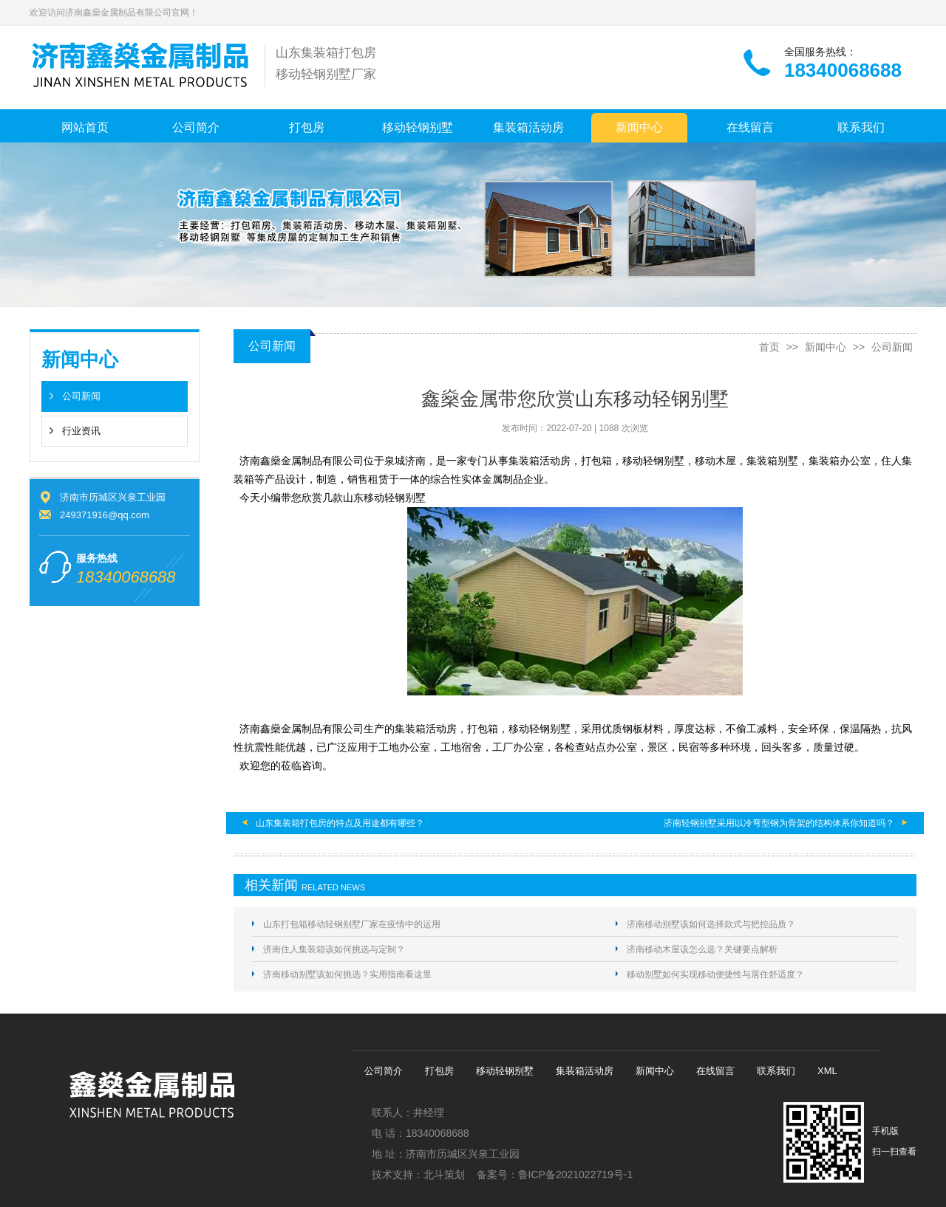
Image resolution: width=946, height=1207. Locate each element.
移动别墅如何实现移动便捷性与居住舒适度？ (715, 974)
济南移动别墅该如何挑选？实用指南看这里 (347, 974)
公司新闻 (81, 396)
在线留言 (750, 127)
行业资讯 (81, 430)
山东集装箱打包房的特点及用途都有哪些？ (340, 823)
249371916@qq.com (104, 514)
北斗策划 (444, 1174)
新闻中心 (639, 127)
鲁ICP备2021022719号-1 (575, 1174)
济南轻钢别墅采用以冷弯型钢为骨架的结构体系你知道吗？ (779, 823)
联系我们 (861, 127)
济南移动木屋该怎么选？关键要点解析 (702, 949)
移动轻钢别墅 (417, 127)
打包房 (306, 127)
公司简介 (196, 127)
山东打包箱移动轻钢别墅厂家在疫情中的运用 (351, 924)
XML (827, 1070)
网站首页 (85, 127)
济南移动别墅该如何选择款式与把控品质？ (711, 924)
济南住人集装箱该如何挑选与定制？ (334, 949)
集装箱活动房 (528, 127)
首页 (769, 347)
